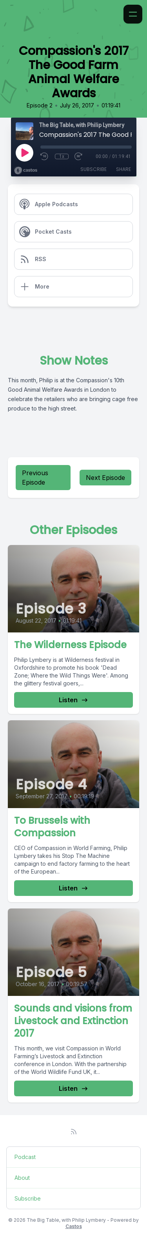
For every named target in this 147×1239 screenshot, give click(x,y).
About (22, 1177)
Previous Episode (35, 477)
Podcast (25, 1157)
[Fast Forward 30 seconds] (78, 156)
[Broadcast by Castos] (25, 170)
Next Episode (105, 477)
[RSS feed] (74, 1132)
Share (123, 169)
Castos (73, 1226)
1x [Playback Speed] (61, 156)
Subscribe (93, 169)
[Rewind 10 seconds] (44, 156)
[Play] (24, 152)
